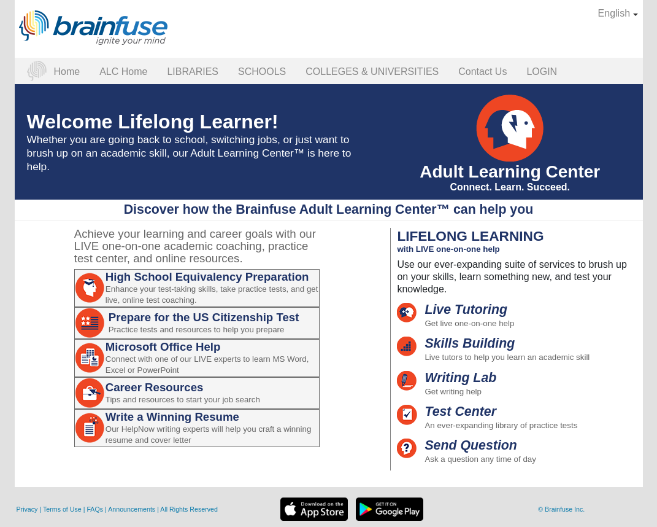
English (618, 13)
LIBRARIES (192, 71)
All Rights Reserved (189, 509)
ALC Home (123, 71)
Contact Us (482, 71)
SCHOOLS (262, 71)
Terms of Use (62, 509)
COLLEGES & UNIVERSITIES (372, 71)
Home (67, 71)
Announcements (132, 509)
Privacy (28, 509)
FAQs (95, 509)
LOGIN (541, 71)
